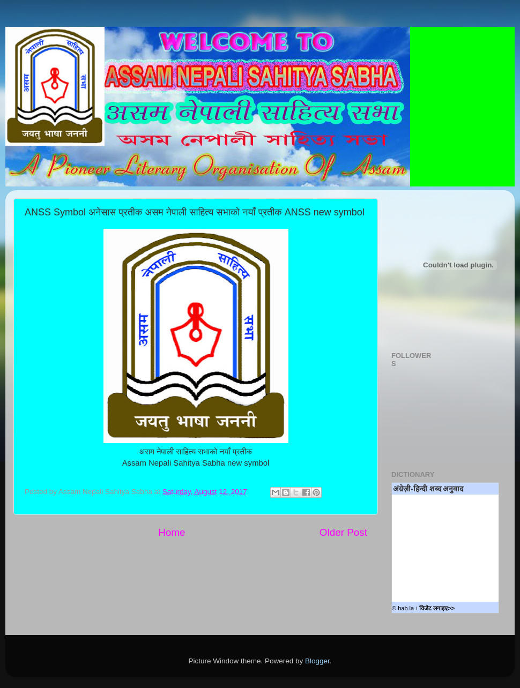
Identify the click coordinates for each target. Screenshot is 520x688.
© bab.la (403, 608)
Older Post (343, 532)
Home (171, 532)
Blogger (317, 661)
